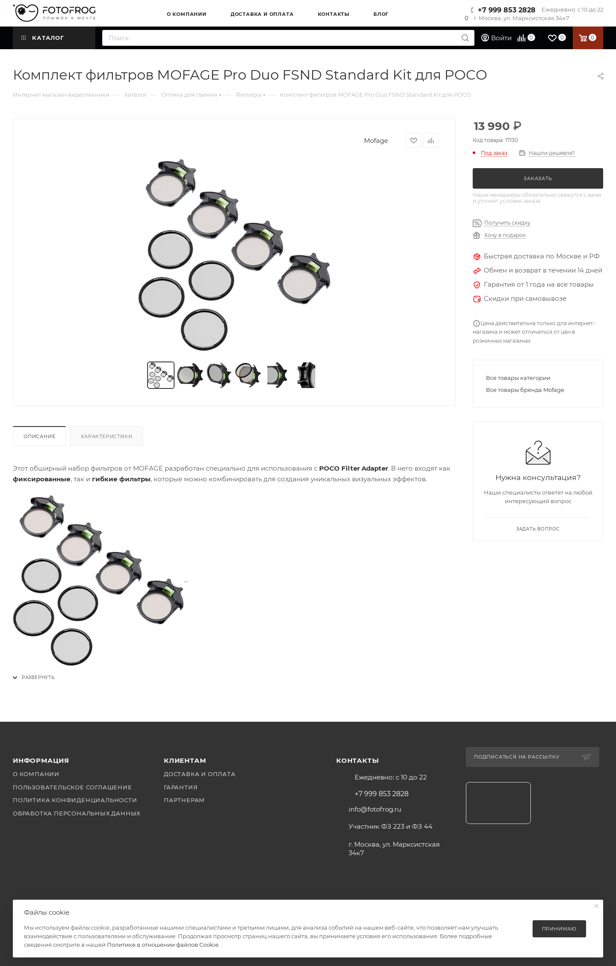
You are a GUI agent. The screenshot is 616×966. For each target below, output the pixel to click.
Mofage (376, 140)
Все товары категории (518, 377)
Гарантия (181, 787)
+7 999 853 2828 (507, 10)
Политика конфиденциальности (75, 800)
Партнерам (184, 800)
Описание (39, 436)
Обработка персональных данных (76, 813)
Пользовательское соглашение (72, 787)
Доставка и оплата (200, 773)
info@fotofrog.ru (375, 809)
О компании (36, 773)
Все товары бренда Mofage (525, 389)
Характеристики (106, 436)
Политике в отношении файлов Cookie (163, 944)
